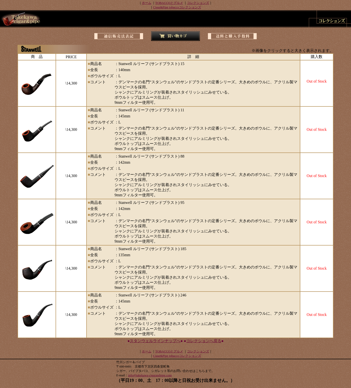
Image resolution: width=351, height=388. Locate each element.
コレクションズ (198, 3)
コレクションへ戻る (203, 341)
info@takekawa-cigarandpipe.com (150, 375)
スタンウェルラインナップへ (155, 341)
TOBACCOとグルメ (169, 3)
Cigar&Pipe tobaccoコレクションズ (177, 7)
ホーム (146, 3)
